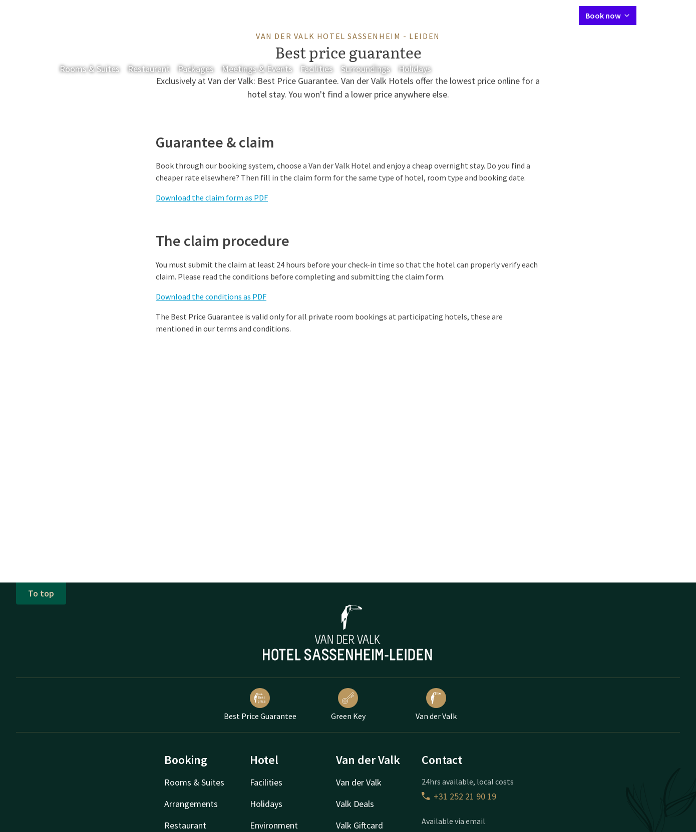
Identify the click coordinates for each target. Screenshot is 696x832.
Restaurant (149, 68)
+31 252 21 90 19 (459, 796)
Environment (274, 825)
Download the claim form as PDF (212, 197)
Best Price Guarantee (260, 704)
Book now (607, 15)
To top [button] (41, 593)
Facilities (316, 68)
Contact (464, 15)
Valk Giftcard (359, 825)
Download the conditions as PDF (211, 297)
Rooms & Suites (90, 68)
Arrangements (191, 804)
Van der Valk (436, 704)
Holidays (415, 68)
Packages (196, 68)
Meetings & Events (257, 68)
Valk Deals (355, 804)
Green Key (348, 704)
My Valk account (513, 15)
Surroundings (366, 68)
